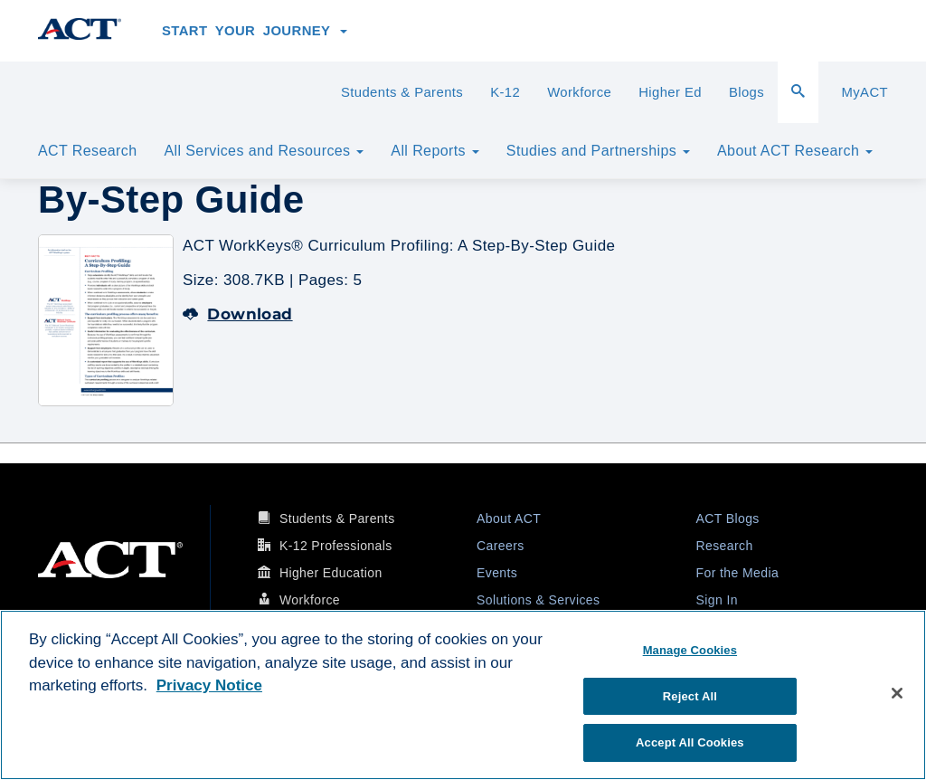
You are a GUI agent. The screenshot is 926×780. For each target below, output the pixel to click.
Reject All (690, 696)
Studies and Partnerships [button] (598, 150)
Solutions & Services (538, 600)
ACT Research (87, 150)
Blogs (746, 92)
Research (724, 545)
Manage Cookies (690, 650)
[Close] (897, 693)
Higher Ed (670, 92)
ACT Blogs (728, 518)
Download (238, 314)
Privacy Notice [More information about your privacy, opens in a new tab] (209, 685)
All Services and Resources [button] (264, 150)
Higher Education (331, 573)
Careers (500, 545)
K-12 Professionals (335, 545)
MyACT (864, 92)
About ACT (509, 518)
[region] (463, 695)
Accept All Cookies (690, 742)
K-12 (505, 92)
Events (497, 573)
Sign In (717, 600)
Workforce (579, 92)
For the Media (738, 573)
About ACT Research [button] (795, 150)
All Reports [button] (435, 150)
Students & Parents (402, 92)
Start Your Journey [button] (254, 31)
